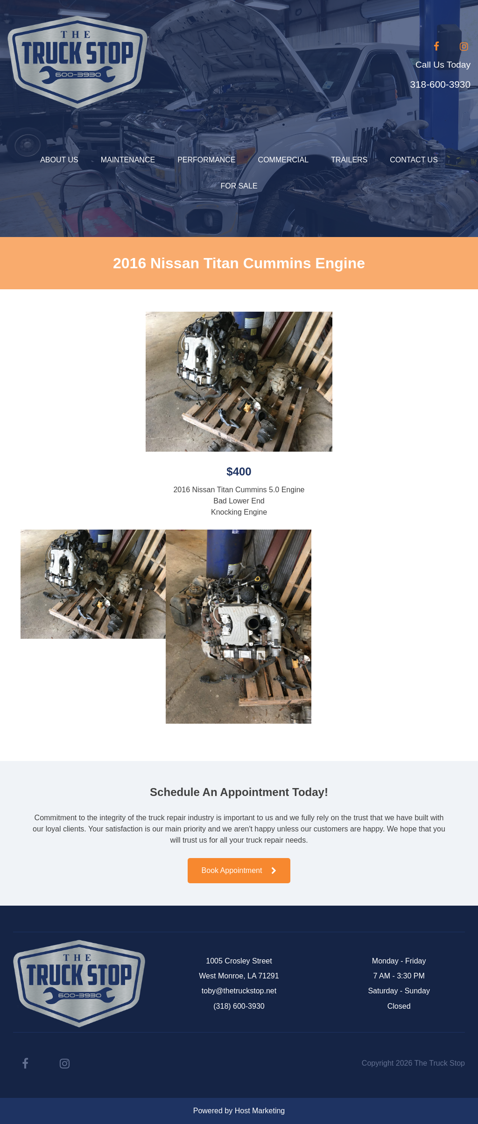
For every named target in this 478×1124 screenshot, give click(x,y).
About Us (59, 160)
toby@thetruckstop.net (239, 991)
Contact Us (414, 160)
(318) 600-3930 (238, 1006)
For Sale (238, 186)
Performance (206, 160)
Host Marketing (260, 1111)
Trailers (349, 160)
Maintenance (128, 160)
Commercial (283, 160)
